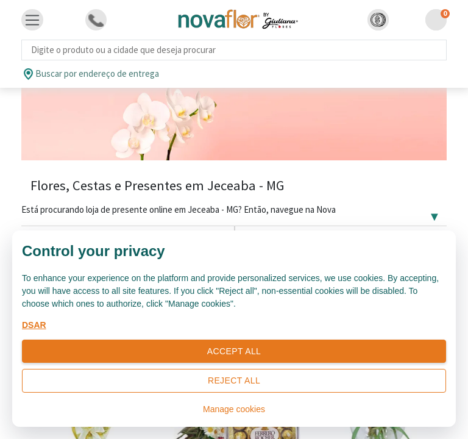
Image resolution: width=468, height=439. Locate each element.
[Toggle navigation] (32, 20)
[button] (378, 19)
